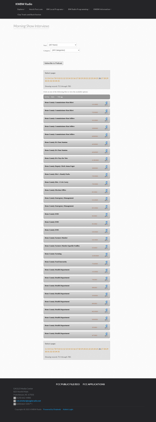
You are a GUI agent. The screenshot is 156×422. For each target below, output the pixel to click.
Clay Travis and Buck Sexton (29, 15)
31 (48, 81)
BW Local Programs (55, 9)
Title (60, 97)
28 (105, 78)
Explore (21, 9)
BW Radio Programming (79, 9)
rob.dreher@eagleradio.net (28, 400)
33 (53, 81)
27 (102, 78)
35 (59, 81)
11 (62, 78)
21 (87, 78)
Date (52, 97)
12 (64, 78)
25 (97, 78)
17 (77, 78)
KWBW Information (102, 9)
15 (72, 78)
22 (89, 78)
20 (84, 78)
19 (82, 78)
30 (46, 81)
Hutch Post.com (35, 9)
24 (95, 78)
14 (69, 78)
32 (51, 81)
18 (79, 78)
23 (92, 78)
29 (107, 78)
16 (74, 78)
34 (56, 81)
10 (59, 78)
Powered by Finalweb (52, 409)
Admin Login (68, 409)
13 (67, 78)
